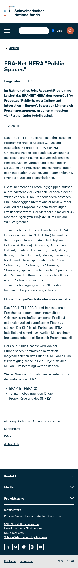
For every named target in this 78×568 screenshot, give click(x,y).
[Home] (27, 15)
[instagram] (32, 547)
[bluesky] (15, 547)
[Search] (70, 30)
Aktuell (12, 48)
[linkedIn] (7, 547)
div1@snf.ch (11, 444)
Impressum (26, 561)
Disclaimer (10, 561)
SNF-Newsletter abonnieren (21, 524)
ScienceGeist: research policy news (25, 537)
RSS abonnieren (14, 533)
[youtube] (40, 547)
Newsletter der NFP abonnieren (23, 528)
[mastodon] (24, 547)
